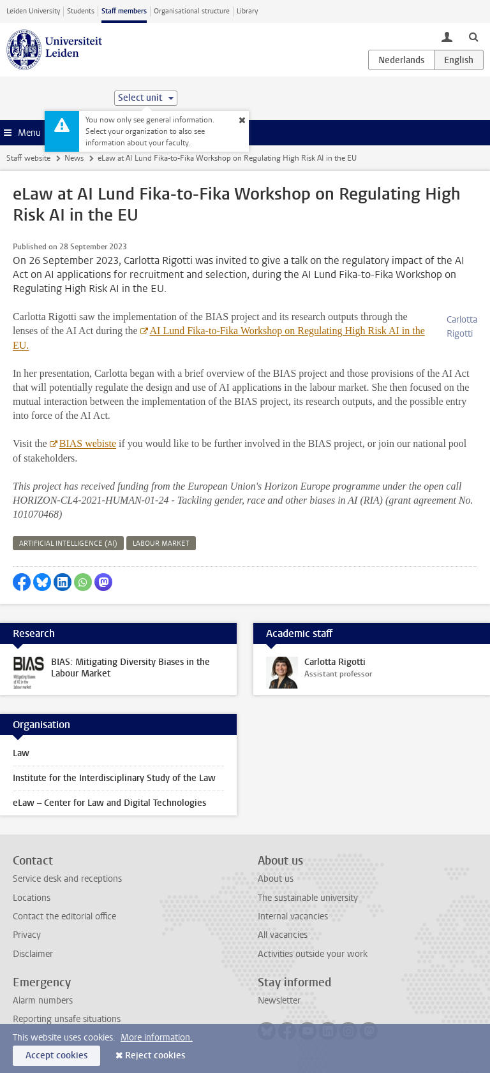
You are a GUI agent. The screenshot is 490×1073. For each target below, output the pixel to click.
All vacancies (283, 935)
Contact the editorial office (64, 916)
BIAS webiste (87, 443)
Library (247, 11)
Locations (31, 898)
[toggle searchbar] (473, 36)
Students (80, 11)
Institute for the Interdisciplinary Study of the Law (114, 778)
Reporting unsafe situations (67, 1019)
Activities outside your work (313, 954)
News (74, 158)
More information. (157, 1038)
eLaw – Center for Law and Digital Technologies (109, 803)
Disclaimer (33, 954)
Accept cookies (56, 1055)
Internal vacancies (293, 916)
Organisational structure (192, 11)
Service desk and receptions (67, 879)
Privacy (27, 935)
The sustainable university (308, 898)
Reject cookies (155, 1055)
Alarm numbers (43, 1001)
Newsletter (279, 1001)
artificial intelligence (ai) (68, 543)
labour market (161, 543)
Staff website (28, 158)
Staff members (124, 11)
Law (21, 753)
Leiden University (33, 11)
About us (275, 879)
